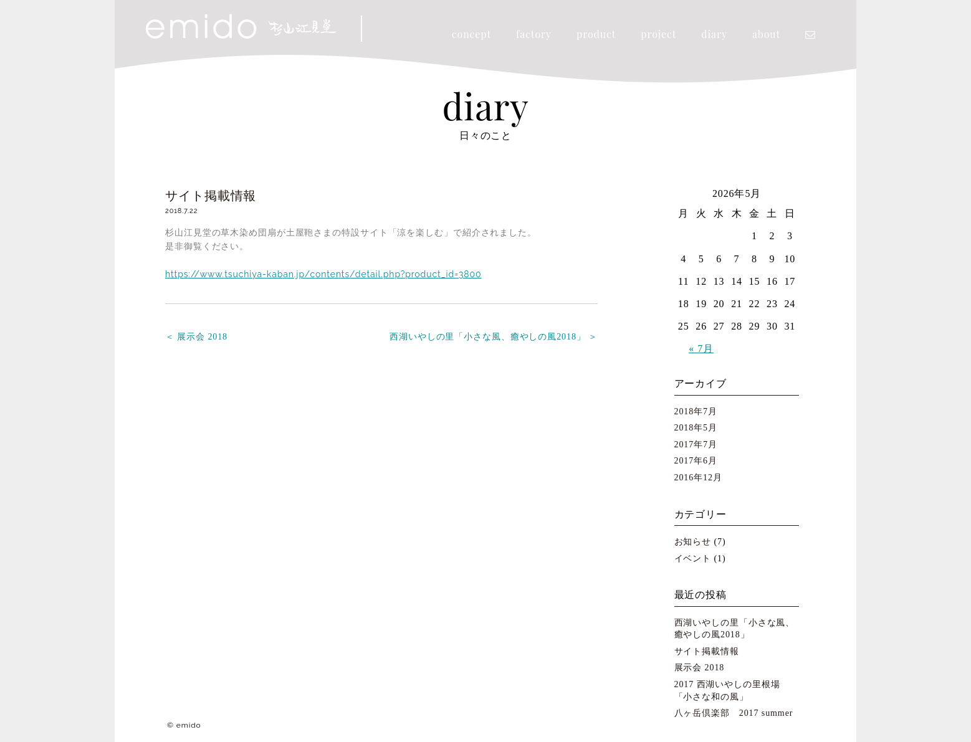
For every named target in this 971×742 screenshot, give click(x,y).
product (596, 33)
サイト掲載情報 (210, 195)
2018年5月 (695, 427)
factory (534, 33)
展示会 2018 (699, 667)
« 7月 (701, 348)
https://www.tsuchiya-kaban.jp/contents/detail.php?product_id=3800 (323, 274)
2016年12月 (698, 477)
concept (471, 33)
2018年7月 (695, 411)
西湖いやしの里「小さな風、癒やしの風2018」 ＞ (494, 336)
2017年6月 (695, 460)
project (658, 33)
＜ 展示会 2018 (196, 336)
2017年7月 (695, 444)
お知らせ (693, 541)
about (766, 33)
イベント (693, 558)
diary (714, 33)
